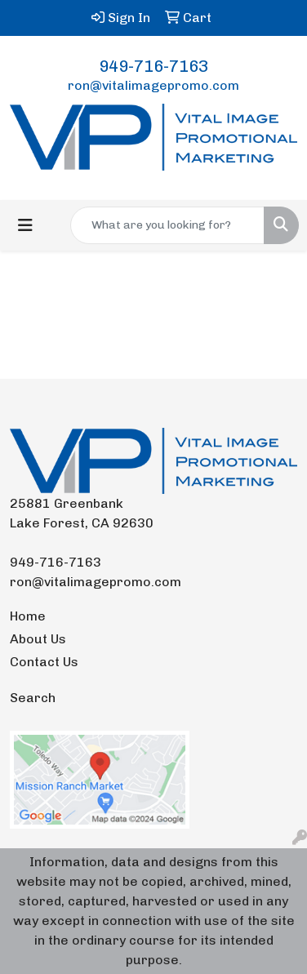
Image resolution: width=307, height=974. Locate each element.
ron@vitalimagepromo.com (153, 85)
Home (28, 616)
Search (33, 697)
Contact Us (44, 661)
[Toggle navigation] (25, 225)
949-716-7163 (153, 66)
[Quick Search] (167, 225)
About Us (38, 639)
